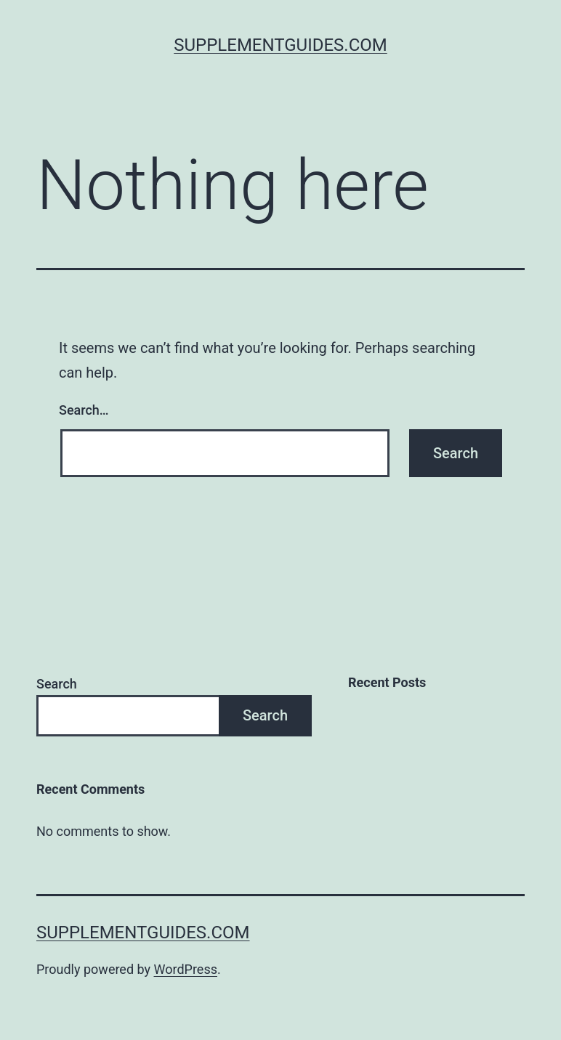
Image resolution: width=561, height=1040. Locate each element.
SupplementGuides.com (280, 45)
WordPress (185, 969)
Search (56, 683)
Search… (84, 410)
